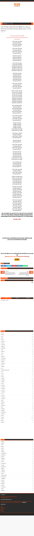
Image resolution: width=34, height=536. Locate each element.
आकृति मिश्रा (2, 443)
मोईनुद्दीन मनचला (3, 470)
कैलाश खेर (2, 448)
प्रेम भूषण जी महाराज (3, 463)
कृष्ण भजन (5, 263)
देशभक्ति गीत (2, 361)
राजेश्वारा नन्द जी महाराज (4, 475)
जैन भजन (2, 353)
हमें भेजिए (17, 259)
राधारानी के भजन (3, 388)
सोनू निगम (2, 488)
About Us (2, 507)
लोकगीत (2, 400)
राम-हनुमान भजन (3, 398)
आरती (2, 336)
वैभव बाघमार (2, 485)
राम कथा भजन (2, 390)
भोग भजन (2, 373)
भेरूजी (2, 371)
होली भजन (2, 420)
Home (2, 506)
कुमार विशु (2, 446)
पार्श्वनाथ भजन (2, 366)
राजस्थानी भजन (3, 385)
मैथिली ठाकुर (2, 468)
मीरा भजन (2, 383)
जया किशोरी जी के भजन (3, 453)
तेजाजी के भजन (3, 356)
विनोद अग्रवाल (2, 483)
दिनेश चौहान (2, 456)
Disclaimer (2, 511)
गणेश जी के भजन (3, 344)
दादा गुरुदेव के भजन (3, 358)
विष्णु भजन (2, 403)
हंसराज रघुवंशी (2, 490)
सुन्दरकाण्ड (2, 415)
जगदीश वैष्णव (2, 451)
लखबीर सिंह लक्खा (3, 478)
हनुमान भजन (2, 417)
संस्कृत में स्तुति (2, 410)
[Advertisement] (17, 14)
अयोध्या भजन (2, 334)
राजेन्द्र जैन (2, 473)
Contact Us (3, 508)
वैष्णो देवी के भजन (3, 405)
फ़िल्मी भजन (2, 422)
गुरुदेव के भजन (2, 346)
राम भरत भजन (3, 395)
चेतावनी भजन (2, 351)
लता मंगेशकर (2, 480)
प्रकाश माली (2, 461)
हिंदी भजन (8, 263)
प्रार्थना (2, 368)
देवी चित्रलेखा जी (3, 458)
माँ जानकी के (2, 378)
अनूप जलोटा (2, 441)
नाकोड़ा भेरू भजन (3, 363)
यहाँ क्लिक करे (24, 502)
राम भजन (2, 393)
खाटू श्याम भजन (3, 341)
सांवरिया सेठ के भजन (3, 412)
